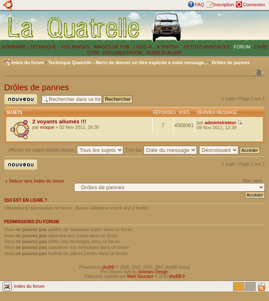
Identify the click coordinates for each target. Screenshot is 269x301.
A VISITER (168, 46)
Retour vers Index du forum (36, 180)
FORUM (242, 46)
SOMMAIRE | (16, 46)
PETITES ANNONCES (206, 46)
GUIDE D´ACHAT (164, 52)
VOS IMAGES (75, 46)
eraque (47, 127)
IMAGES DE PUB (112, 46)
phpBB (108, 267)
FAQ (199, 4)
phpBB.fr (177, 276)
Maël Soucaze (140, 276)
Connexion (254, 4)
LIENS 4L (143, 46)
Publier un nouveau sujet (20, 99)
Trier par (161, 149)
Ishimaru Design (153, 272)
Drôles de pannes (231, 62)
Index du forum (27, 62)
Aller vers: (253, 180)
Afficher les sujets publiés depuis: (65, 149)
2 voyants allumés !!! (59, 121)
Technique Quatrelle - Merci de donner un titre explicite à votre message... (128, 62)
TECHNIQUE (43, 46)
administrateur (220, 122)
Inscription (223, 4)
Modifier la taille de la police (258, 72)
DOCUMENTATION (122, 52)
